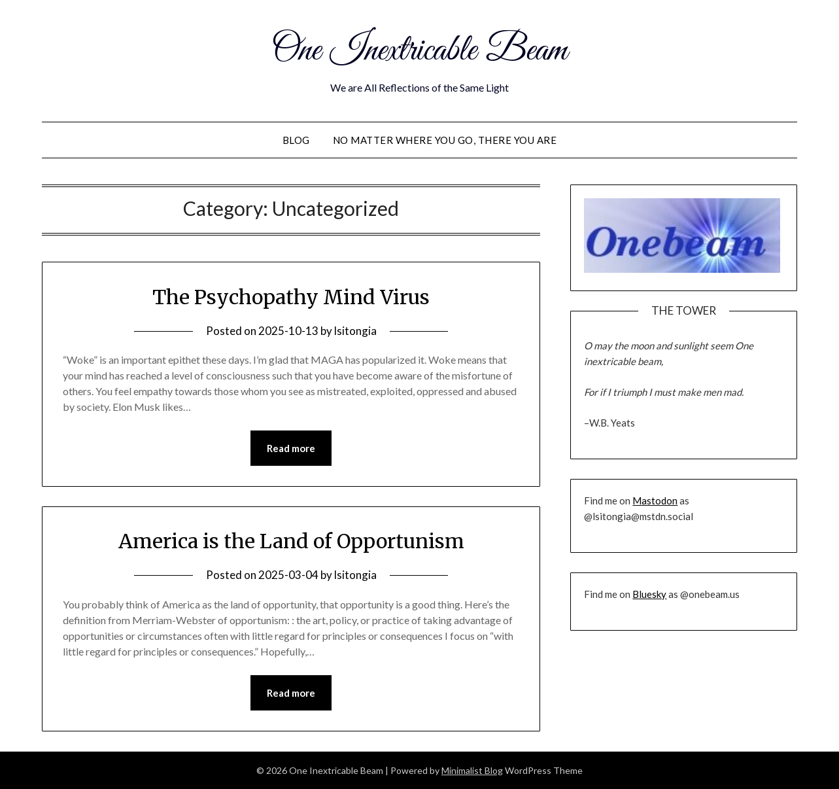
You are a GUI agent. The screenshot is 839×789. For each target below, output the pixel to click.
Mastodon (654, 500)
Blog (296, 140)
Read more (291, 448)
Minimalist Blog (472, 770)
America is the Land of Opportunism (291, 541)
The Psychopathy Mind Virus (291, 297)
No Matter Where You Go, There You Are (445, 140)
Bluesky (649, 594)
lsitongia (355, 331)
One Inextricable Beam (419, 51)
